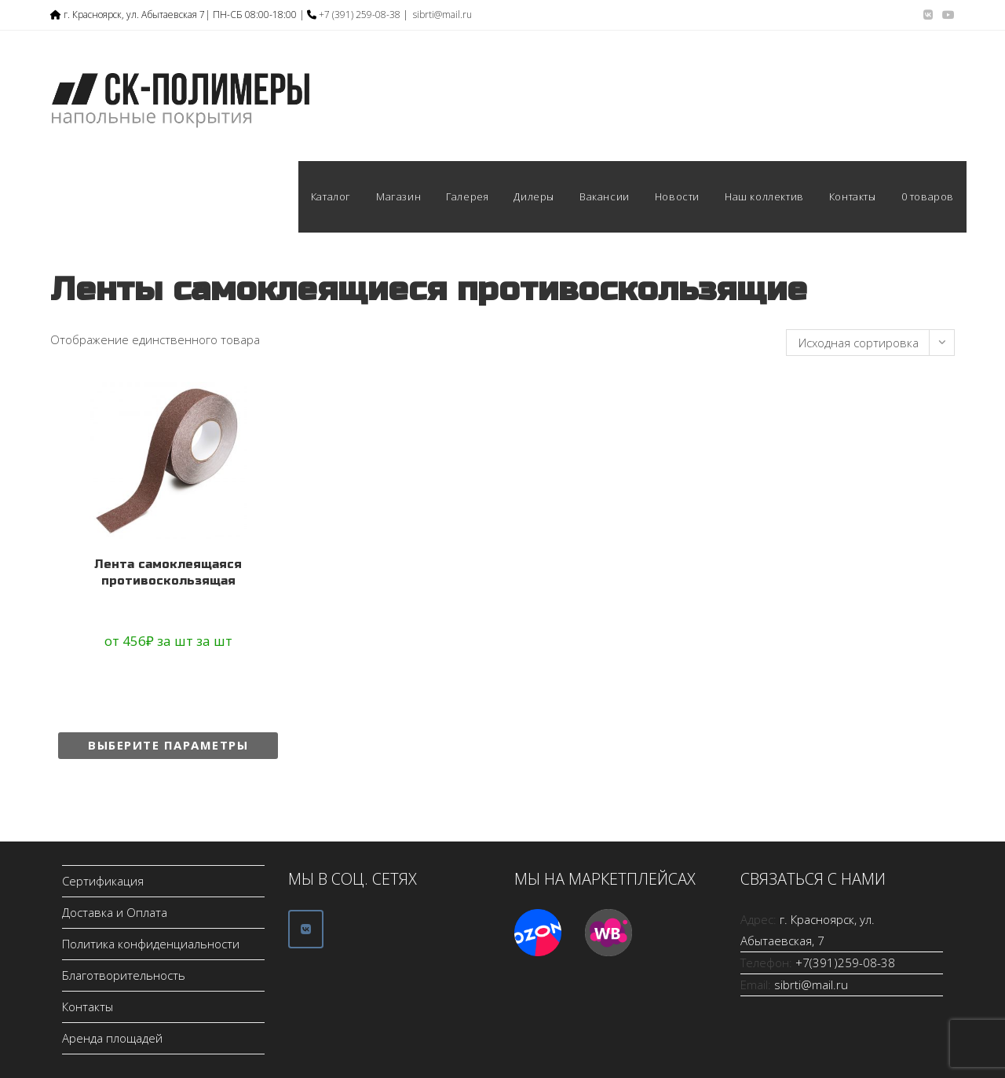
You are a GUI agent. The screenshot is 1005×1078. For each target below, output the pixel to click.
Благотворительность (123, 975)
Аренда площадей (112, 1038)
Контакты (87, 1006)
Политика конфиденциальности (150, 944)
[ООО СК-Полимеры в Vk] (305, 929)
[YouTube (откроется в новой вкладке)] (946, 15)
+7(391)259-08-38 (845, 962)
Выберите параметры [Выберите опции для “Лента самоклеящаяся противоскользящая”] (168, 745)
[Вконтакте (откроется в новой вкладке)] (928, 15)
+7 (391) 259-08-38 (359, 14)
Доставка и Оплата (114, 912)
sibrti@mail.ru (442, 14)
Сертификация (103, 881)
